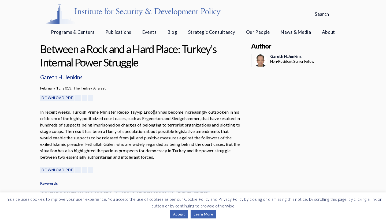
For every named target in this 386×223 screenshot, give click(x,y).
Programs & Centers (72, 32)
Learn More (203, 214)
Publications (118, 32)
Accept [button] (179, 214)
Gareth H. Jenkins (61, 77)
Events (149, 32)
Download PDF (57, 98)
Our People (258, 32)
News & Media (296, 32)
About (328, 32)
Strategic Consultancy (211, 32)
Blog (172, 32)
